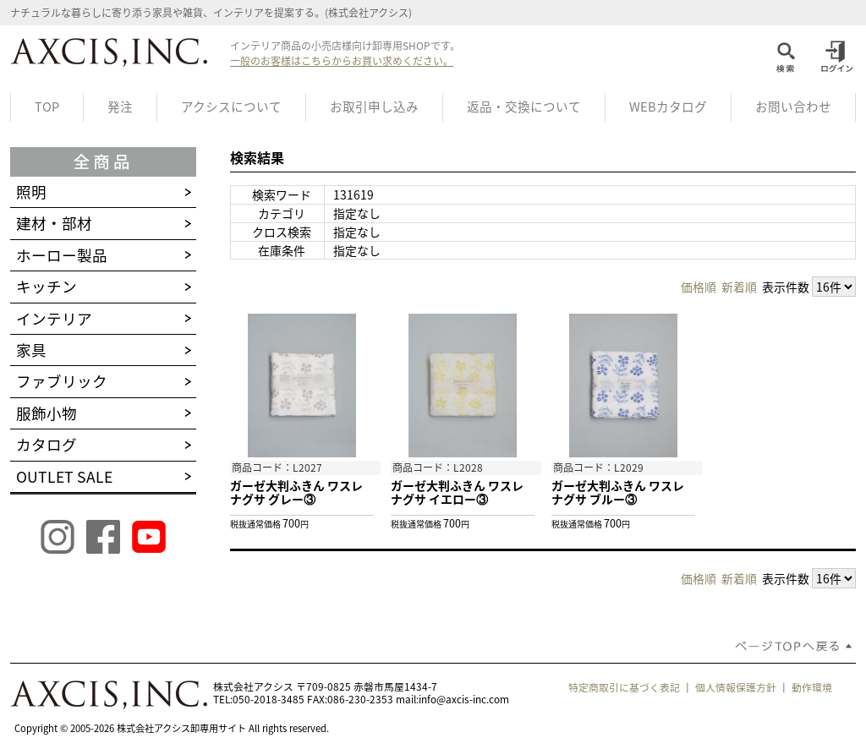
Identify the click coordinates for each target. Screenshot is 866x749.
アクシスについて (231, 106)
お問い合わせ (793, 106)
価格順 (698, 286)
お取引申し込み (374, 106)
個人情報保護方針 (735, 687)
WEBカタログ (668, 106)
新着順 (739, 286)
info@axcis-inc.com (464, 699)
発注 (120, 106)
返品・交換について (524, 106)
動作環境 (812, 687)
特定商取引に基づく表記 (624, 687)
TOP (47, 106)
